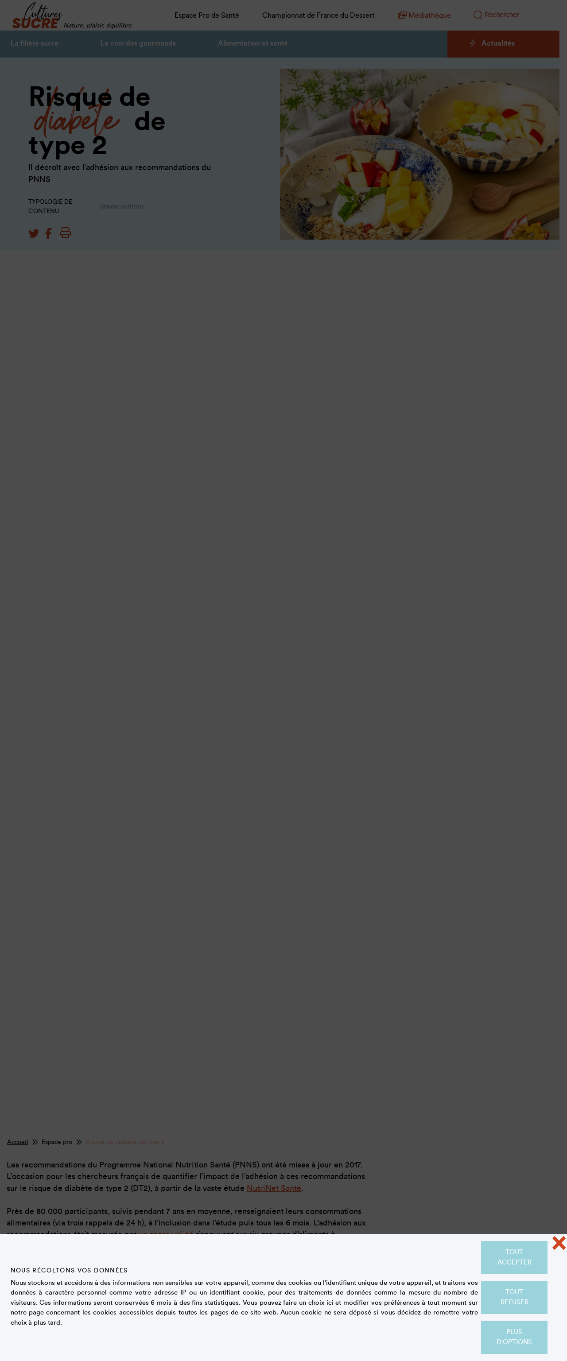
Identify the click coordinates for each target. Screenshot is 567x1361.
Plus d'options (514, 1337)
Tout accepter (514, 1257)
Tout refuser (514, 1297)
